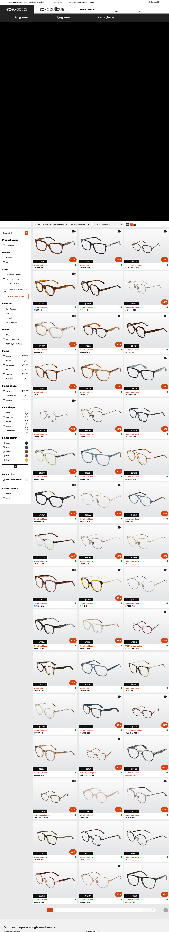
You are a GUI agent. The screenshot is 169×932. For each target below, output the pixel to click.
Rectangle (15, 198)
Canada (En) (155, 2)
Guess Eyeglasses (11, 796)
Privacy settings (9, 869)
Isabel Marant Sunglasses (95, 774)
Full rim (15, 224)
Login (116, 11)
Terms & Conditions (10, 919)
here (70, 834)
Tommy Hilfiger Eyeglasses (95, 790)
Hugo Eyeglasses (90, 799)
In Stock (7, 150)
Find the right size (15, 129)
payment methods (65, 869)
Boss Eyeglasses (10, 803)
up (165, 919)
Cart (139, 11)
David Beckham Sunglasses (15, 774)
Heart (15, 245)
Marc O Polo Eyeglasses (13, 790)
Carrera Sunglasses (11, 764)
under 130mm (12, 107)
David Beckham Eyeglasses (95, 803)
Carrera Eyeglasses (91, 793)
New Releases (10, 141)
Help (114, 865)
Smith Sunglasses (92, 764)
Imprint (31, 919)
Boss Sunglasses (10, 777)
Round (15, 254)
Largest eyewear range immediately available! (26, 2)
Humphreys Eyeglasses (13, 793)
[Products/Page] (80, 57)
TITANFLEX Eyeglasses (93, 796)
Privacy (23, 919)
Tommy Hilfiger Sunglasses (96, 767)
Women (7, 90)
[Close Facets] (15, 57)
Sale (6, 146)
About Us (6, 865)
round (15, 193)
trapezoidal (15, 263)
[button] (17, 9)
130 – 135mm (11, 112)
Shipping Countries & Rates (69, 872)
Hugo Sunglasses (92, 771)
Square (15, 189)
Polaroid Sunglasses (12, 767)
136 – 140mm (11, 116)
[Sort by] (108, 57)
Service (60, 865)
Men (6, 95)
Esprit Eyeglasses (11, 799)
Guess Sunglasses (11, 771)
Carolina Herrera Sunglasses (96, 777)
